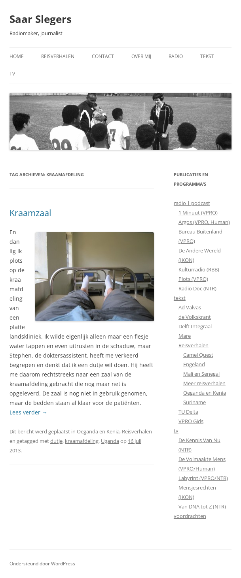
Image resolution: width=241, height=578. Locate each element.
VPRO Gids (190, 421)
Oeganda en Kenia (98, 431)
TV (12, 73)
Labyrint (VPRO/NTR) (203, 478)
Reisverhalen (57, 56)
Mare (184, 335)
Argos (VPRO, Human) (204, 222)
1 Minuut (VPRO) (198, 212)
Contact (103, 56)
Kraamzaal (30, 212)
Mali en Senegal (201, 373)
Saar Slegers (40, 19)
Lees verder (28, 412)
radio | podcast (192, 203)
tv (176, 430)
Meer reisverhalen (204, 383)
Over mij (141, 56)
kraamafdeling (82, 440)
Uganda (110, 440)
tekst (180, 297)
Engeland (194, 364)
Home (16, 56)
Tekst (207, 56)
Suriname (194, 402)
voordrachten (190, 516)
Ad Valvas (189, 307)
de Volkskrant (194, 316)
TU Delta (188, 411)
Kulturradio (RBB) (198, 269)
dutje (56, 440)
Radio (176, 56)
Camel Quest (198, 354)
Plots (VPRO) (193, 278)
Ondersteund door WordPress (42, 563)
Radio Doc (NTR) (197, 288)
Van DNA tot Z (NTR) (202, 506)
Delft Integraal (195, 326)
